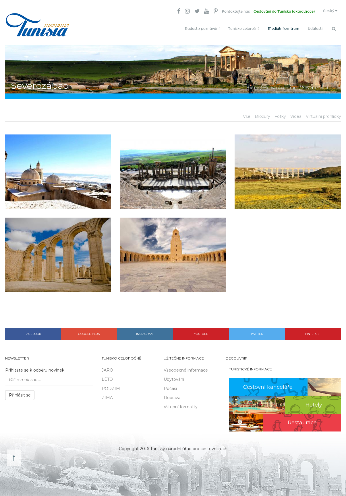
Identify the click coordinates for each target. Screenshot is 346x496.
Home (252, 86)
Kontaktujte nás (232, 11)
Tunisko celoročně (243, 29)
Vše (246, 114)
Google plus (89, 332)
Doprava (172, 396)
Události (315, 29)
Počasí (170, 387)
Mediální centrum (283, 29)
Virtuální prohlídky (323, 114)
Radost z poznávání (202, 29)
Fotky (280, 114)
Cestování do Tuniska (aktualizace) (281, 11)
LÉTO (107, 377)
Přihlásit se (20, 393)
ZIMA (107, 396)
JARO (107, 368)
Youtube (201, 332)
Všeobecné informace (186, 368)
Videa (295, 114)
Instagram (145, 332)
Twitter (257, 332)
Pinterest (313, 332)
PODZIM (111, 387)
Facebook (33, 332)
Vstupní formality (181, 405)
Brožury (262, 114)
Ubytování (174, 377)
